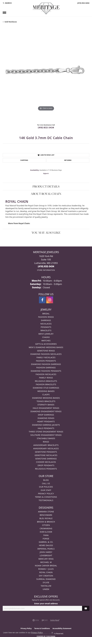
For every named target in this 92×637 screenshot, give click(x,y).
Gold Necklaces (11, 22)
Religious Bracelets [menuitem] (46, 381)
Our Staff (46, 490)
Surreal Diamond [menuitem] (46, 579)
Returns (68, 160)
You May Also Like (46, 232)
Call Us (46, 483)
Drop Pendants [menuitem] (46, 465)
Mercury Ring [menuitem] (45, 559)
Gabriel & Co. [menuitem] (46, 542)
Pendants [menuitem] (46, 327)
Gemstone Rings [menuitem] (46, 350)
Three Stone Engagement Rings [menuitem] (46, 431)
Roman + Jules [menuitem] (46, 569)
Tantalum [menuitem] (46, 586)
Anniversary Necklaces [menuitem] (46, 448)
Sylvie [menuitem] (46, 582)
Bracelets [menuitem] (46, 330)
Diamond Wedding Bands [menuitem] (46, 398)
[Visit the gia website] (36, 620)
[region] (46, 74)
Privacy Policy (46, 493)
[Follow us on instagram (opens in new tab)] (49, 300)
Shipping (24, 160)
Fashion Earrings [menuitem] (46, 367)
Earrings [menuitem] (46, 320)
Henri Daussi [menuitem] (46, 545)
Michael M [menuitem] (46, 562)
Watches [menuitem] (45, 340)
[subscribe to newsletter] (85, 608)
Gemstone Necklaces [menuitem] (46, 455)
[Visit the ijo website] (45, 620)
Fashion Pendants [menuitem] (46, 361)
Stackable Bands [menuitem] (46, 438)
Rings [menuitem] (46, 441)
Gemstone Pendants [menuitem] (46, 452)
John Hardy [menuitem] (46, 552)
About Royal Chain (46, 194)
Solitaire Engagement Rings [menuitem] (46, 435)
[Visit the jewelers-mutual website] (54, 620)
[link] (83, 3)
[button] (7, 3)
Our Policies (46, 487)
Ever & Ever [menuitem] (46, 532)
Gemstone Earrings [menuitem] (46, 458)
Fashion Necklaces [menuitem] (46, 374)
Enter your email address (46, 603)
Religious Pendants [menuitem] (46, 468)
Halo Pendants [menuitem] (46, 428)
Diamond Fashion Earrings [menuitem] (46, 364)
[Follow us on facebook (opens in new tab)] (42, 300)
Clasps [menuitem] (46, 394)
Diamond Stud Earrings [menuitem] (46, 387)
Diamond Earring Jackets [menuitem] (46, 425)
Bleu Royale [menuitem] (46, 518)
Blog (46, 480)
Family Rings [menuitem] (46, 377)
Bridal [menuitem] (46, 313)
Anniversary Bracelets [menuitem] (46, 445)
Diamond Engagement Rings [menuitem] (46, 411)
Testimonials (46, 500)
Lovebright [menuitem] (46, 555)
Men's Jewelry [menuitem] (45, 334)
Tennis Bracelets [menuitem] (46, 401)
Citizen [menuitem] (46, 525)
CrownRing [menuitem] (46, 528)
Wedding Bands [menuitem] (46, 391)
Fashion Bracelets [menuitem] (46, 384)
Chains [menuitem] (46, 337)
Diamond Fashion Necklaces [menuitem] (46, 354)
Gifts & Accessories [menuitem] (46, 344)
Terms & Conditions (46, 497)
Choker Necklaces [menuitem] (46, 462)
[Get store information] (46, 270)
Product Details (46, 186)
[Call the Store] (46, 266)
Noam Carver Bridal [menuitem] (46, 565)
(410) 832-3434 (46, 128)
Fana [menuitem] (46, 535)
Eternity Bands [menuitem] (46, 404)
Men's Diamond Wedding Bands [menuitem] (46, 347)
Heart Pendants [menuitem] (46, 421)
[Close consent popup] (52, 632)
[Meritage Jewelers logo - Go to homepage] (46, 9)
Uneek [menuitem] (46, 589)
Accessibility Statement (62, 628)
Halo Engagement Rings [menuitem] (46, 408)
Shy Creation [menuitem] (46, 575)
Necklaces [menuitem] (46, 323)
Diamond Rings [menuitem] (46, 418)
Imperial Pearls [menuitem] (46, 548)
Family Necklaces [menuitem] (46, 357)
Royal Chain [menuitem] (46, 572)
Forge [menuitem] (46, 538)
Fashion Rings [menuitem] (46, 317)
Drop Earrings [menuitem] (46, 414)
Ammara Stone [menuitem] (46, 511)
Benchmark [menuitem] (46, 515)
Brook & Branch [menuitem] (46, 521)
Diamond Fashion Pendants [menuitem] (46, 371)
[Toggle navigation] (4, 12)
